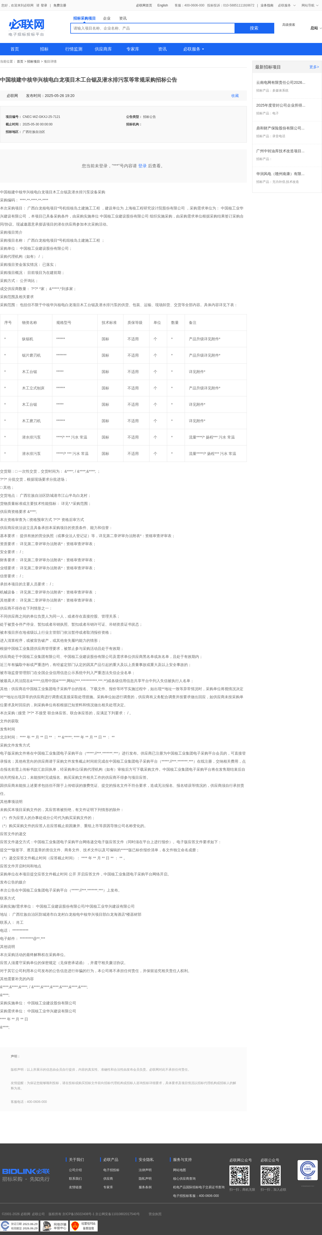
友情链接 (75, 1187)
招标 (44, 49)
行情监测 (73, 49)
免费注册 (59, 5)
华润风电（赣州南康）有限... (280, 174)
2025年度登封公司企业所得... (280, 105)
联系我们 (75, 1178)
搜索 (254, 28)
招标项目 (33, 61)
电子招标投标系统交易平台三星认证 (307, 1186)
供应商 (108, 1178)
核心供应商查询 (184, 1178)
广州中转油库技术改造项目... (280, 151)
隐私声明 (145, 1178)
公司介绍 (75, 1170)
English (163, 5)
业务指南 (267, 5)
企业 (107, 18)
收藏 (235, 95)
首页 (14, 49)
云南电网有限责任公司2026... (280, 82)
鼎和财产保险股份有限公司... (280, 128)
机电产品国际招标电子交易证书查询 (199, 1187)
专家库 (132, 49)
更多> (314, 67)
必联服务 (193, 49)
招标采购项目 (84, 19)
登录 (44, 5)
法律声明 (145, 1170)
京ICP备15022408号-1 (78, 1214)
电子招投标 (111, 1170)
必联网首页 (144, 5)
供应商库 (103, 49)
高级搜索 (288, 25)
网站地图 (179, 1170)
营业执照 (155, 1214)
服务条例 (145, 1187)
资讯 (123, 18)
